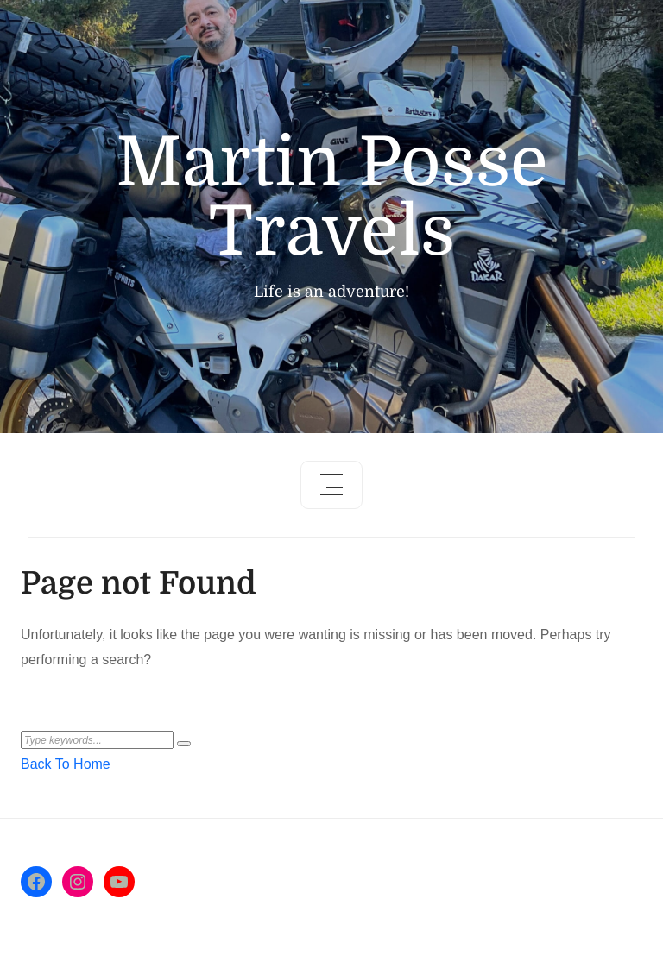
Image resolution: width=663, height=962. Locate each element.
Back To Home (65, 764)
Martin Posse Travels (332, 198)
